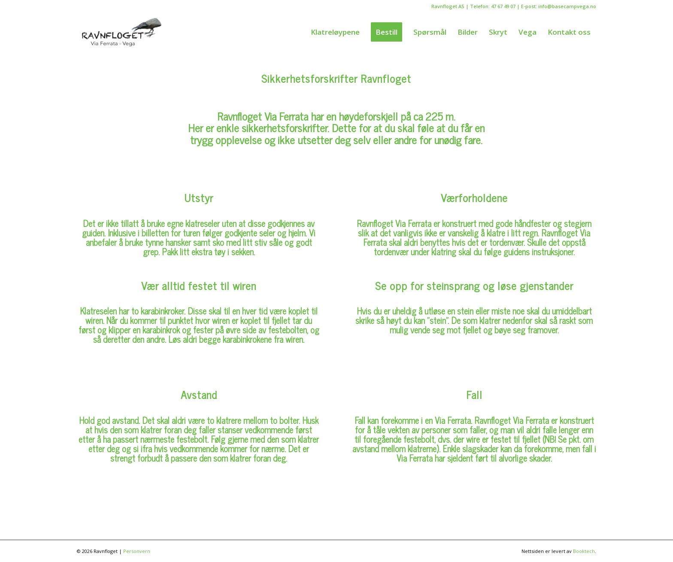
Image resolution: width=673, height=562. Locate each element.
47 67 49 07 (503, 6)
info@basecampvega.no (567, 6)
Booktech (584, 551)
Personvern (136, 551)
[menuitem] (335, 32)
